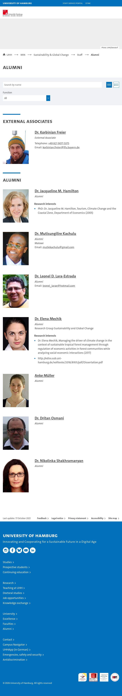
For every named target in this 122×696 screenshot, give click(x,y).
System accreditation (115, 676)
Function (7, 92)
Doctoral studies (12, 593)
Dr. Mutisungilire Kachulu (55, 233)
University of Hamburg (17, 3)
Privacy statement (77, 518)
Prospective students (15, 567)
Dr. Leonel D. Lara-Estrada (55, 276)
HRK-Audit (102, 676)
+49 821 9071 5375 (58, 143)
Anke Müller (44, 375)
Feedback (41, 518)
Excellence (9, 619)
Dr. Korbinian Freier (50, 132)
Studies (7, 562)
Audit (91, 674)
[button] (110, 3)
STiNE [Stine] (87, 3)
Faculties (8, 624)
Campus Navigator (14, 644)
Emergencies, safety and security (22, 654)
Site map (112, 518)
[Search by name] (52, 85)
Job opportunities (13, 598)
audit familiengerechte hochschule (82, 677)
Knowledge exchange (15, 603)
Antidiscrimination (14, 659)
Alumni (7, 629)
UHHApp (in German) (15, 649)
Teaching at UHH (13, 588)
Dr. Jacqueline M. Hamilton (57, 191)
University (9, 614)
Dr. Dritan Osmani (49, 418)
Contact (7, 639)
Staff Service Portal (73, 3)
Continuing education (16, 572)
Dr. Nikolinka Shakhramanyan (59, 460)
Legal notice (57, 518)
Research (8, 583)
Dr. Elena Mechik (48, 318)
